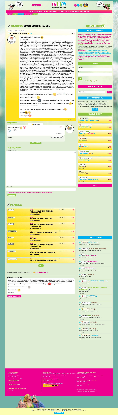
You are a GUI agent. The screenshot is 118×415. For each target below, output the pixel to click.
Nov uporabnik (82, 81)
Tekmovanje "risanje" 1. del (88, 179)
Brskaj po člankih (73, 11)
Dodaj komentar (35, 142)
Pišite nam (83, 11)
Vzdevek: (80, 67)
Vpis (80, 78)
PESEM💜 (82, 166)
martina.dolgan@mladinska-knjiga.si (55, 383)
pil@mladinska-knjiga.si (17, 378)
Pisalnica (15, 26)
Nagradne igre (63, 11)
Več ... (41, 265)
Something (83, 173)
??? (88, 11)
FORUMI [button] (45, 11)
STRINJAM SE (59, 413)
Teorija (91, 274)
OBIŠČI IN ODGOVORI (14, 296)
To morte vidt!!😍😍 (86, 153)
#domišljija (10, 30)
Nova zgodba (95, 26)
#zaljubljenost (17, 30)
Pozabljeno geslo (92, 81)
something (95, 335)
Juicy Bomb (93, 242)
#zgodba (23, 30)
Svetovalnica (38, 11)
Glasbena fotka (85, 127)
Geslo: (79, 72)
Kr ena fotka (84, 160)
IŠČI (109, 92)
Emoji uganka (92, 261)
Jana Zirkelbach (11, 382)
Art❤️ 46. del (84, 147)
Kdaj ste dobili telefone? (98, 248)
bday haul (83, 140)
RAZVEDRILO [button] (52, 11)
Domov (31, 11)
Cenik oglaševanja (50, 385)
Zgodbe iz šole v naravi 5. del (89, 120)
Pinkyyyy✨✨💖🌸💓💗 (87, 133)
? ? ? (95, 109)
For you (91, 309)
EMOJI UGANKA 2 (92, 255)
